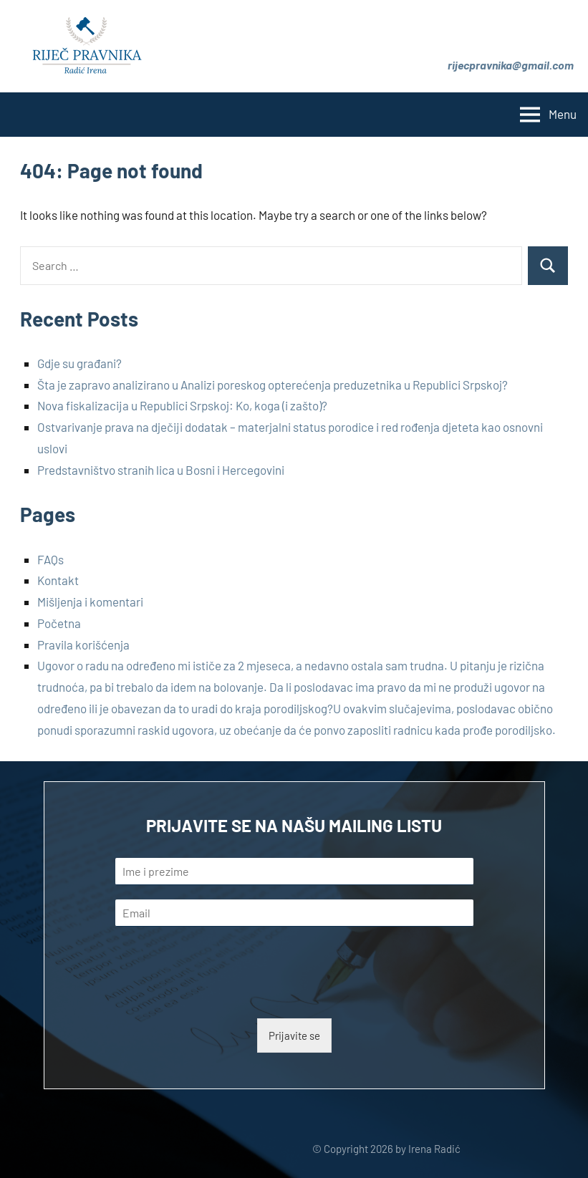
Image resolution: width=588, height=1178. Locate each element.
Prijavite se (294, 1035)
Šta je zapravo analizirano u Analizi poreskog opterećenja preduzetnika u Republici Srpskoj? (272, 384)
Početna (59, 623)
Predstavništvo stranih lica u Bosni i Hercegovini (160, 470)
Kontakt (58, 580)
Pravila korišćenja (83, 644)
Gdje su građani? (79, 363)
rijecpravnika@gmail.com (511, 65)
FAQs (50, 559)
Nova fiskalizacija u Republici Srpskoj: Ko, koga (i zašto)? (182, 405)
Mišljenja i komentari (90, 601)
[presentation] (224, 994)
